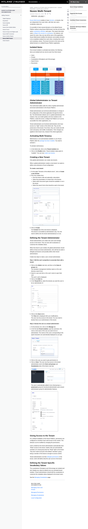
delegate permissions (53, 456)
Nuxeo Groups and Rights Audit (10, 31)
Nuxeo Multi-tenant (35, 20)
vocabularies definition (39, 31)
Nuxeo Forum (6, 29)
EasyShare (5, 20)
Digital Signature (7, 18)
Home (31, 7)
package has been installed (47, 140)
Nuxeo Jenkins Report (8, 36)
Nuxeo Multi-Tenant (8, 38)
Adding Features (5, 15)
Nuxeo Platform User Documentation (8, 11)
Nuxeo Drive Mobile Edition (9, 27)
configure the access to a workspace (43, 33)
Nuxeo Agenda (6, 23)
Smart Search (6, 40)
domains (52, 20)
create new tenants (49, 153)
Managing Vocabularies (41, 477)
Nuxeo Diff (5, 25)
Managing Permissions (37, 492)
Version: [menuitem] (38, 16)
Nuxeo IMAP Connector (8, 34)
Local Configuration (36, 498)
